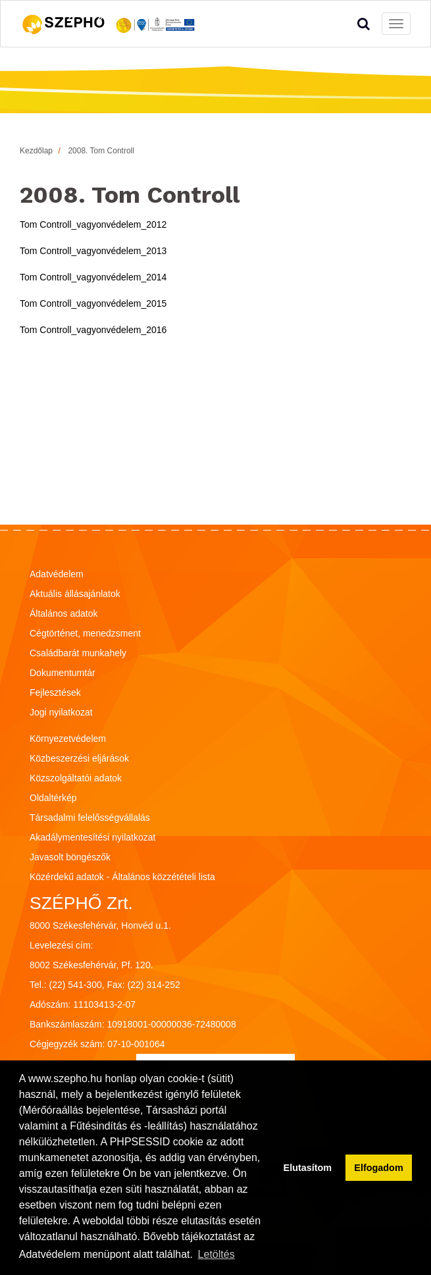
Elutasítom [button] (308, 1167)
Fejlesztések (55, 692)
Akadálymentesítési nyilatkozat (92, 837)
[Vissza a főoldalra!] (109, 24)
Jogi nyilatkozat (61, 712)
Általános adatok (64, 613)
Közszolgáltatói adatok (76, 778)
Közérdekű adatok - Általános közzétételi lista (122, 877)
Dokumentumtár (62, 672)
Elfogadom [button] (378, 1167)
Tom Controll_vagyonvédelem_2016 (93, 330)
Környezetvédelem (68, 738)
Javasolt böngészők (70, 857)
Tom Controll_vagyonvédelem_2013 (93, 251)
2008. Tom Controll (101, 150)
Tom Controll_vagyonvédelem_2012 (93, 224)
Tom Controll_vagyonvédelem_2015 (93, 303)
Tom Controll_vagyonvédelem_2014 (93, 277)
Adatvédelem (57, 574)
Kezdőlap (36, 150)
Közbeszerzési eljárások (79, 758)
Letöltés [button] (216, 1254)
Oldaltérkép (53, 798)
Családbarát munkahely (78, 653)
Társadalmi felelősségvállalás (90, 817)
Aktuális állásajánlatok (75, 593)
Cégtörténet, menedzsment (85, 633)
